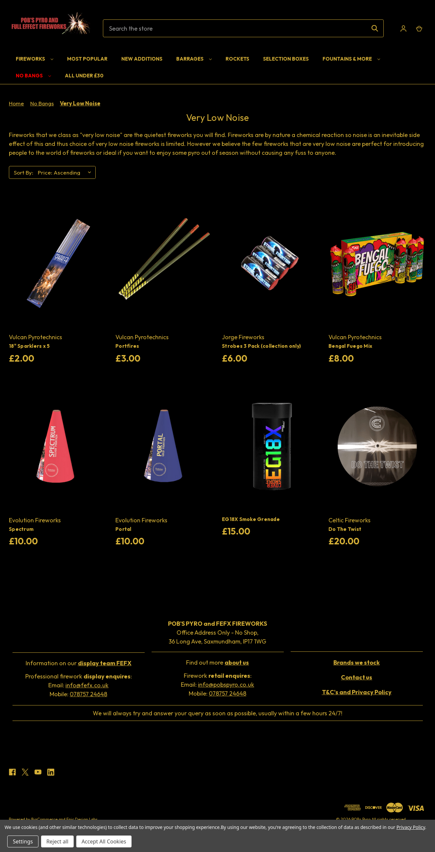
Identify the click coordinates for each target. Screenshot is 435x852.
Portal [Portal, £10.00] (123, 529)
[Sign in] (403, 28)
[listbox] (66, 172)
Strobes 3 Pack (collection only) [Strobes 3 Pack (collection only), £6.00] (261, 346)
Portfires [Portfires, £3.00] (127, 346)
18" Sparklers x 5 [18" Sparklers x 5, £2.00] (29, 346)
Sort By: (23, 172)
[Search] (375, 28)
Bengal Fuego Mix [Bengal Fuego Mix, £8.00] (350, 346)
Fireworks (34, 59)
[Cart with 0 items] (418, 28)
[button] (357, 662)
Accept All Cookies (104, 841)
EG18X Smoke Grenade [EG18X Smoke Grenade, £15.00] (251, 519)
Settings (23, 841)
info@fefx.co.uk (87, 685)
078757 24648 (88, 694)
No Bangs (33, 75)
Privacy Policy (411, 827)
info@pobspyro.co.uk (226, 684)
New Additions (141, 59)
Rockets (237, 59)
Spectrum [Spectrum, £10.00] (21, 529)
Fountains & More (351, 59)
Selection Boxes (286, 59)
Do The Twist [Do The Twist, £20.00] (344, 529)
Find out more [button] (217, 662)
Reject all (57, 841)
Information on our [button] (79, 663)
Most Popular (87, 59)
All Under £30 (84, 75)
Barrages (194, 59)
